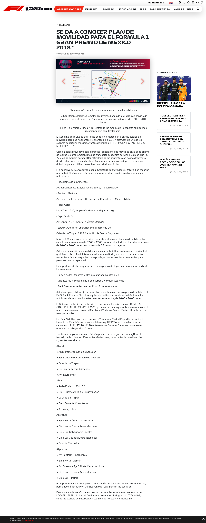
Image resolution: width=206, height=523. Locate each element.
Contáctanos (156, 3)
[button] (63, 81)
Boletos (108, 9)
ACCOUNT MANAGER (69, 9)
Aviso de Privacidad (27, 520)
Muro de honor (183, 9)
